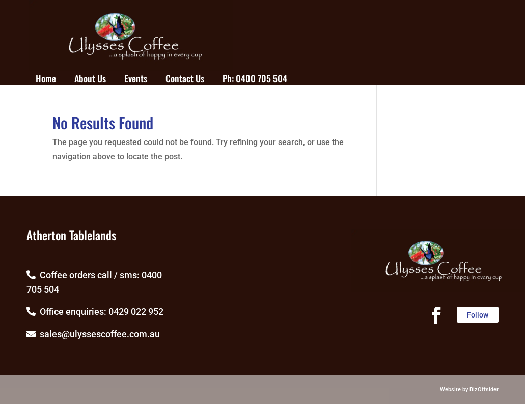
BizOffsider (484, 389)
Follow (477, 315)
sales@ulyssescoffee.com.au (93, 334)
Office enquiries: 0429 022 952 (94, 311)
